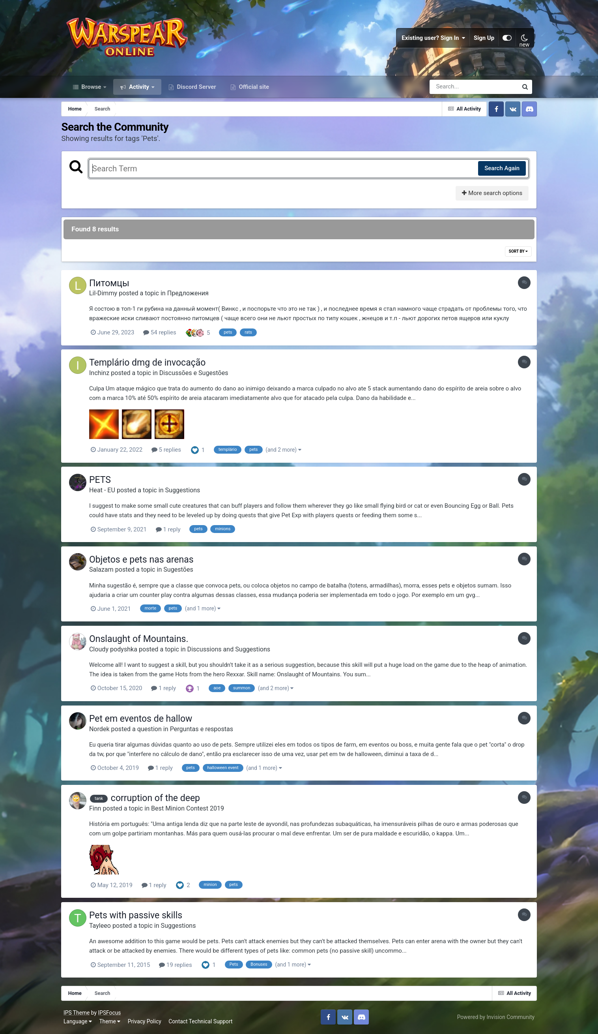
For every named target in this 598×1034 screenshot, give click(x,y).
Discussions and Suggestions (235, 651)
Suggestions (188, 493)
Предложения (194, 296)
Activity (139, 90)
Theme (112, 1022)
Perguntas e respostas (207, 730)
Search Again (497, 171)
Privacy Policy (146, 1022)
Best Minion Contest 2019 (193, 809)
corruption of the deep (161, 799)
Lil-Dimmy (109, 296)
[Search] (451, 90)
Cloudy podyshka (119, 651)
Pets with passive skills (142, 916)
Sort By (513, 255)
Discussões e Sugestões (200, 376)
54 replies (166, 336)
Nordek (105, 730)
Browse (91, 90)
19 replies (181, 965)
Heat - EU (108, 493)
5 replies (172, 452)
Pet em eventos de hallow (146, 720)
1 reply (174, 532)
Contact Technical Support (203, 1022)
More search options (488, 196)
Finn (101, 809)
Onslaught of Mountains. (145, 641)
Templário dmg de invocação (153, 366)
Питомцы (115, 286)
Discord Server (196, 90)
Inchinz (105, 376)
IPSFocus (111, 1013)
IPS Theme (79, 1013)
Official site (253, 90)
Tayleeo (106, 926)
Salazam (107, 572)
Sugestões (184, 572)
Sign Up (482, 39)
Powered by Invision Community (493, 1017)
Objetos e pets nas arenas (147, 562)
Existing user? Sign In (432, 39)
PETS (106, 483)
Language (80, 1022)
